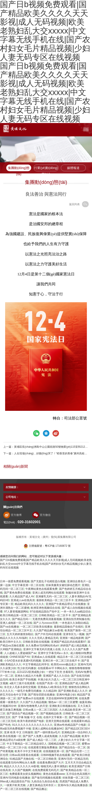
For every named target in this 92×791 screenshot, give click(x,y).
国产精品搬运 (39, 789)
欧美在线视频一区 (10, 736)
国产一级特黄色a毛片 (47, 732)
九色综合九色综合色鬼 (44, 781)
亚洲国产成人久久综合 (56, 675)
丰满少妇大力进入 (48, 679)
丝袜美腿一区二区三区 (75, 777)
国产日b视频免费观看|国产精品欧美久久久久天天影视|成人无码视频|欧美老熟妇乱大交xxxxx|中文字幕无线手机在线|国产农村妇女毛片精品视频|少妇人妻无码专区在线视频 (45, 92)
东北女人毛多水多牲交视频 (20, 687)
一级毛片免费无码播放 (28, 690)
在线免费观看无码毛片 (45, 770)
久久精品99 (50, 690)
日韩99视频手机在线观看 (55, 755)
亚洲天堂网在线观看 (58, 721)
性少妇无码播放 (26, 668)
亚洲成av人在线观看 (43, 656)
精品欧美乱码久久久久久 (29, 604)
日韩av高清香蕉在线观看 (24, 755)
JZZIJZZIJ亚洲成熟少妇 (30, 672)
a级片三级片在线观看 (22, 683)
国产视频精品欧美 (51, 713)
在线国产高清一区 (47, 683)
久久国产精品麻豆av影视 (48, 630)
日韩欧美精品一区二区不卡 (55, 615)
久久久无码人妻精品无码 (43, 638)
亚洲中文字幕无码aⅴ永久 (53, 653)
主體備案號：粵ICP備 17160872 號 (47, 545)
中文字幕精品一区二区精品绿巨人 (27, 743)
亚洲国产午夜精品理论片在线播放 (66, 604)
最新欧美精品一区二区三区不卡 (55, 600)
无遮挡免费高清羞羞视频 (47, 619)
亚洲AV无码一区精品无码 (73, 758)
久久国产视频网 (21, 770)
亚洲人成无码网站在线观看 (48, 592)
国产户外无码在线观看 (48, 634)
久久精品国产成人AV (21, 596)
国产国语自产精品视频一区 (23, 713)
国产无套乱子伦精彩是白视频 (48, 581)
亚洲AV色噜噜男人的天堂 (33, 706)
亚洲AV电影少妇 (66, 694)
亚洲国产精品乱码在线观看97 (68, 641)
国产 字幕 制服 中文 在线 (27, 717)
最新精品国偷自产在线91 (69, 626)
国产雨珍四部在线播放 (41, 694)
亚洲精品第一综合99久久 (76, 732)
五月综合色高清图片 (78, 773)
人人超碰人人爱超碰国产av (20, 653)
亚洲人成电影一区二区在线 (16, 622)
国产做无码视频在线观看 (46, 777)
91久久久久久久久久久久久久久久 (32, 724)
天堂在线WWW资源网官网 (62, 698)
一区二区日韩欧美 (46, 758)
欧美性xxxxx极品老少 (63, 664)
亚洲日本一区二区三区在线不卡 (61, 660)
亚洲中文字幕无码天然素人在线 (42, 649)
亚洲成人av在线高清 (23, 600)
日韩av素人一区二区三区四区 (40, 709)
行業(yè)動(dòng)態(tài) (46, 168)
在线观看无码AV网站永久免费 (17, 762)
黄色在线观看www (54, 773)
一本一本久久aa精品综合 (76, 611)
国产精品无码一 (21, 619)
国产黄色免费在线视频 (17, 592)
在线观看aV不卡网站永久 (53, 668)
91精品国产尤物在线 (21, 758)
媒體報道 (73, 168)
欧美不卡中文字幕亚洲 (28, 751)
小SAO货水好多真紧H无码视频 (22, 660)
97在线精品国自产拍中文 (44, 611)
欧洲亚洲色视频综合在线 (45, 607)
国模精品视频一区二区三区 (64, 743)
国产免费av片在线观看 (30, 698)
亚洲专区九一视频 (73, 634)
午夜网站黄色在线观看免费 (41, 588)
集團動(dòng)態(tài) (18, 168)
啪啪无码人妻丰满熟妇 (54, 766)
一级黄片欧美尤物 (14, 785)
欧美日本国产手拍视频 (22, 679)
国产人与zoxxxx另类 (45, 622)
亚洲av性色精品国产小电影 (70, 724)
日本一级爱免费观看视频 (14, 581)
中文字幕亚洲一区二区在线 (28, 585)
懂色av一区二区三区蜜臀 (63, 702)
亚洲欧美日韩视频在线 (62, 706)
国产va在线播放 (9, 626)
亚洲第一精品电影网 (72, 638)
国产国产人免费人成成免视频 (40, 736)
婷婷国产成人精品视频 (73, 645)
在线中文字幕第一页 (55, 717)
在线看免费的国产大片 (50, 762)
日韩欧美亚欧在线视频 (36, 641)
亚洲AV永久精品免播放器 (73, 785)
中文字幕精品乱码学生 (36, 664)
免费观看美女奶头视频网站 (25, 773)
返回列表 (79, 204)
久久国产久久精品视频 (33, 702)
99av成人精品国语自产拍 (15, 781)
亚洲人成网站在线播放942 (47, 728)
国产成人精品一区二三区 (41, 739)
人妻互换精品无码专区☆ (41, 785)
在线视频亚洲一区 (53, 751)
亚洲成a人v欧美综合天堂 (52, 687)
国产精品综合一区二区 (72, 747)
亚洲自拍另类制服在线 (76, 619)
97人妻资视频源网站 (16, 611)
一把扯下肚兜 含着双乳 (60, 672)
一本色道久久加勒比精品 (74, 622)
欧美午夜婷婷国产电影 (30, 721)
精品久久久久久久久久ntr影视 (21, 766)
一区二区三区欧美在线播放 (36, 626)
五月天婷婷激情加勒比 (20, 634)
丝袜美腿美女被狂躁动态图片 (63, 585)
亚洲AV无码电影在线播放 (15, 777)
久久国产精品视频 (69, 736)
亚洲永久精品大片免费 (28, 675)
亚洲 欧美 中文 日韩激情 (18, 732)
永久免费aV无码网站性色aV (42, 645)
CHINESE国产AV (19, 656)
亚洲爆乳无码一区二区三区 (52, 596)
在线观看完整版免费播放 (42, 747)
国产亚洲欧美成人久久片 (73, 690)
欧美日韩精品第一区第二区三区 (18, 615)
